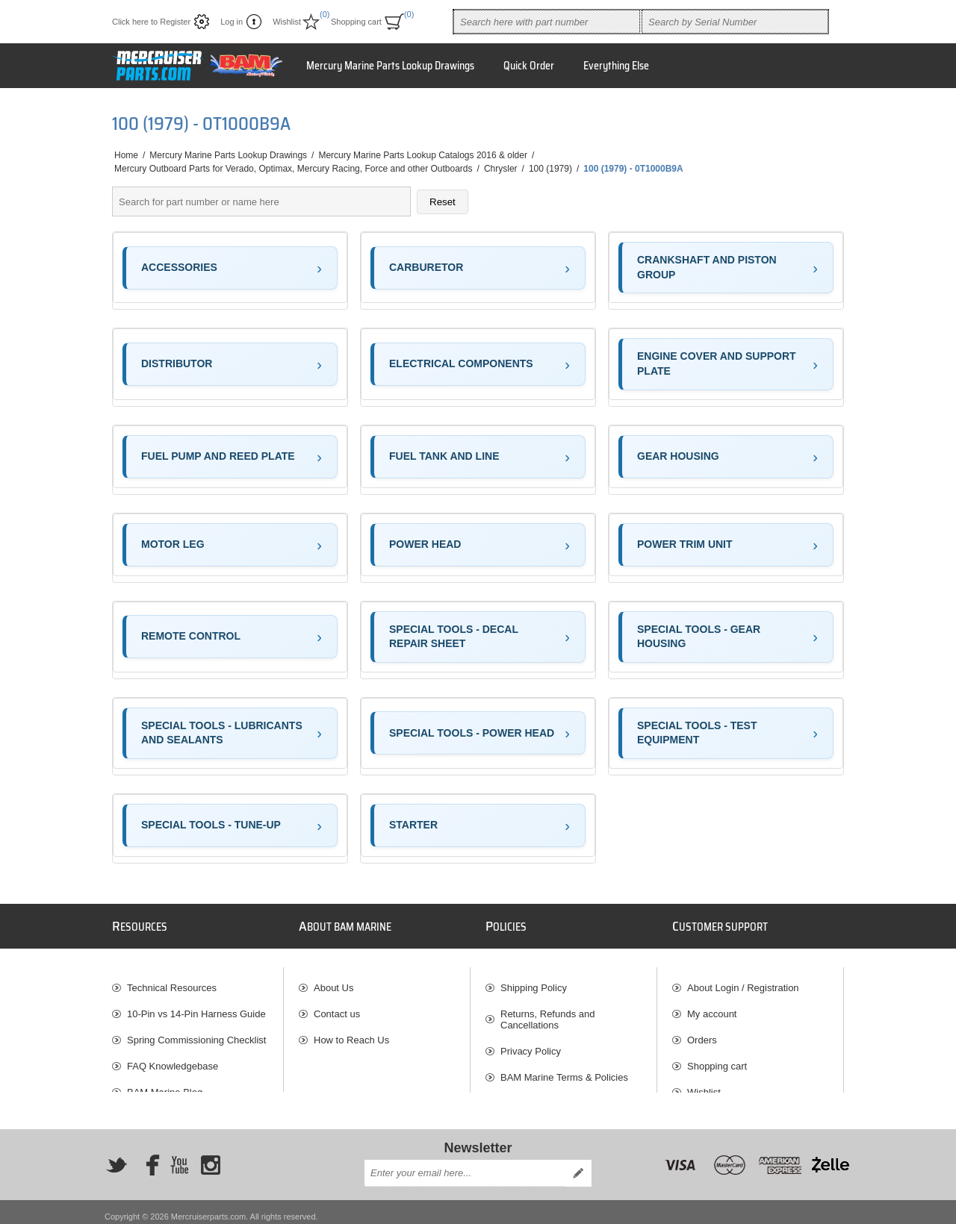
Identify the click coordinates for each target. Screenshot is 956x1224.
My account (711, 1006)
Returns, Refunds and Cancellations (547, 1012)
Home (126, 155)
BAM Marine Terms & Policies (564, 1069)
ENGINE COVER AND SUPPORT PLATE (716, 363)
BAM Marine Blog (164, 1084)
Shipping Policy (533, 980)
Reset (442, 201)
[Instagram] (211, 1155)
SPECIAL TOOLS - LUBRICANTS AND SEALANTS (221, 732)
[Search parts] (261, 201)
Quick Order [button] (528, 65)
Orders (702, 1032)
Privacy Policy (530, 1043)
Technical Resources (172, 980)
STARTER (413, 825)
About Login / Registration (743, 980)
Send (578, 1164)
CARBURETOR (426, 267)
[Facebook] (148, 1155)
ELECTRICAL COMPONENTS (461, 363)
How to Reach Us (351, 1032)
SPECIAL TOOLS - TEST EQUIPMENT (697, 732)
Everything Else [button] (616, 65)
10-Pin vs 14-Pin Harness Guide (196, 1006)
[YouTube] (179, 1155)
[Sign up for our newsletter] (464, 1164)
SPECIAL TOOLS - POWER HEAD (471, 733)
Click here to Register (151, 21)
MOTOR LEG (173, 544)
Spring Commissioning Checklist (196, 1032)
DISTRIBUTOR (176, 363)
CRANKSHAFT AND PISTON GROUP (707, 267)
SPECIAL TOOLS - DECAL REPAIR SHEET (453, 636)
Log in (231, 21)
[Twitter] (116, 1155)
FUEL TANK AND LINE (444, 456)
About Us (333, 980)
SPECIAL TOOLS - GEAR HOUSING (698, 636)
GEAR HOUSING (678, 456)
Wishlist (704, 1084)
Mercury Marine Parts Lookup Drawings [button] (390, 65)
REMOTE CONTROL (190, 636)
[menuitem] (197, 980)
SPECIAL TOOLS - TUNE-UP (211, 825)
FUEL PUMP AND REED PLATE (218, 456)
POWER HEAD (425, 544)
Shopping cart (717, 1058)
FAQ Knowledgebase (172, 1058)
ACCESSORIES (179, 267)
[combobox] (546, 22)
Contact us (337, 1006)
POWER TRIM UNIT (685, 544)
